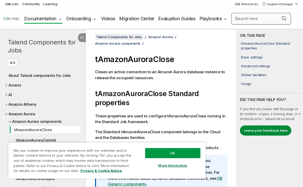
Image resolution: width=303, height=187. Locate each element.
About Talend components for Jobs (40, 75)
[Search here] (261, 18)
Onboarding (78, 18)
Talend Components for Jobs (42, 46)
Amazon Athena (22, 104)
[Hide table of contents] (82, 37)
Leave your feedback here (265, 130)
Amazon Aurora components (37, 121)
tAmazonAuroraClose (33, 130)
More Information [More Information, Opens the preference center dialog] (154, 161)
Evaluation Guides (177, 18)
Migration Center (136, 18)
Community (31, 4)
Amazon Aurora (22, 114)
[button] (284, 18)
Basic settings (252, 57)
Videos (108, 18)
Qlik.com (11, 4)
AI (10, 94)
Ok (154, 149)
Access (15, 85)
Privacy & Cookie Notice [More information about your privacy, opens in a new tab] (50, 172)
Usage (246, 84)
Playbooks (210, 18)
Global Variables (253, 75)
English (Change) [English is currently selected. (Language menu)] (280, 4)
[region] (96, 158)
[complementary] (270, 108)
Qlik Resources (246, 4)
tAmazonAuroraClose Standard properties (265, 45)
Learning (50, 4)
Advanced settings (255, 66)
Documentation (40, 18)
